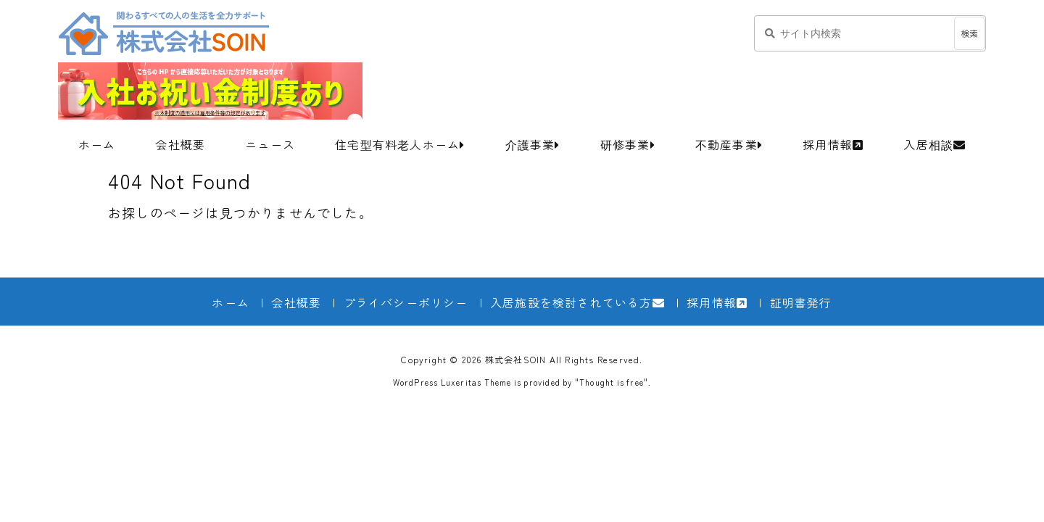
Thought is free (611, 382)
